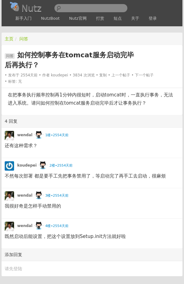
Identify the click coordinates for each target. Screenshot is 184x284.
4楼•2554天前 (56, 226)
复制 (103, 75)
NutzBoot (50, 18)
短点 (118, 18)
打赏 (100, 18)
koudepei (59, 75)
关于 (135, 18)
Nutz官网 (78, 18)
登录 (153, 18)
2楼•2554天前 (61, 165)
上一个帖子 (120, 75)
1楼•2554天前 (56, 135)
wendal (25, 135)
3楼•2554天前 (56, 196)
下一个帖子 (144, 75)
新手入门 (23, 18)
